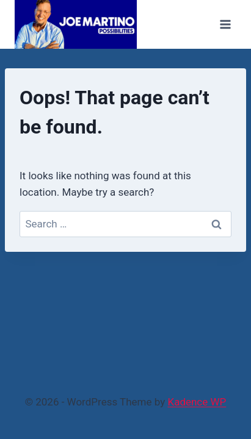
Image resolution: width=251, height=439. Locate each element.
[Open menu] (225, 24)
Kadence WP (196, 402)
